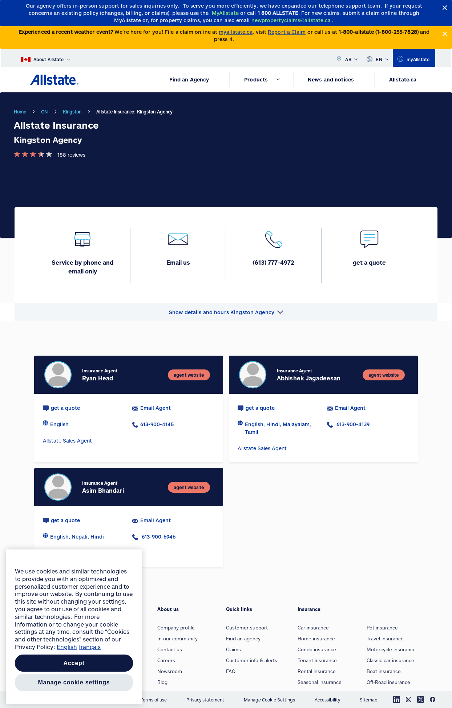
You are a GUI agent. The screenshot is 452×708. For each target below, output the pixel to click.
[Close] (445, 8)
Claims (233, 649)
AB (346, 58)
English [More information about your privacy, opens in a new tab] (67, 646)
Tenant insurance (317, 660)
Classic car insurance (390, 660)
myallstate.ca (236, 32)
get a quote (65, 408)
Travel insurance (385, 638)
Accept (73, 663)
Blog (162, 682)
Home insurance (316, 638)
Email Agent (155, 408)
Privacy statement (205, 699)
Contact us (169, 649)
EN (377, 58)
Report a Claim (287, 32)
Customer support (247, 628)
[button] (226, 312)
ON (44, 111)
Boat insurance (384, 671)
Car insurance (313, 628)
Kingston (72, 111)
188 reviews (71, 155)
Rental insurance (317, 671)
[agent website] (189, 374)
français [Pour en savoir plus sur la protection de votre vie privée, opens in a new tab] (90, 646)
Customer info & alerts (251, 660)
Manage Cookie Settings (269, 699)
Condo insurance (317, 649)
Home (20, 111)
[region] (74, 626)
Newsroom (169, 671)
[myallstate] (414, 58)
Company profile (176, 628)
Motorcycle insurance (391, 649)
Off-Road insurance (388, 682)
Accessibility (327, 699)
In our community (177, 638)
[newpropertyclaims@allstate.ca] (291, 20)
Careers (166, 660)
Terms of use (153, 699)
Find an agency (243, 638)
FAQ (230, 671)
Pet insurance (382, 628)
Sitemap (369, 699)
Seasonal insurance (320, 682)
